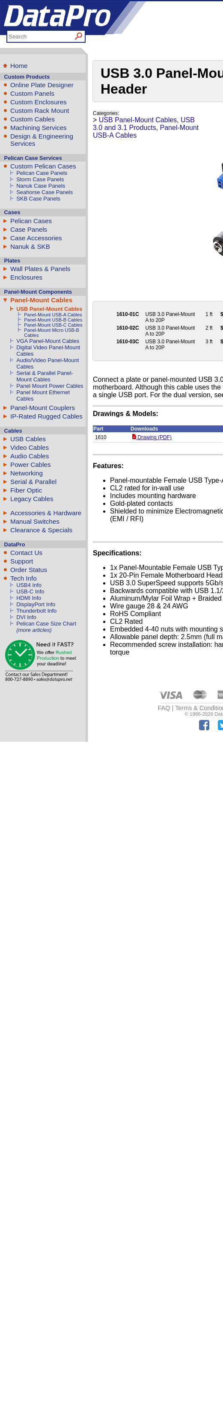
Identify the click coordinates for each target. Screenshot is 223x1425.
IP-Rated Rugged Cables (46, 416)
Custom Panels (32, 93)
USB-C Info (30, 591)
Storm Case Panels (40, 179)
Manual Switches (34, 521)
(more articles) (33, 630)
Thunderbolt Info (36, 611)
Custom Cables (32, 119)
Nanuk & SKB (30, 246)
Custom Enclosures (38, 102)
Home (19, 65)
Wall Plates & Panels (40, 268)
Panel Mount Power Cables (49, 386)
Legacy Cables (31, 498)
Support (21, 561)
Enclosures (26, 277)
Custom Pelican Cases (43, 166)
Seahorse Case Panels (44, 192)
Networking (26, 473)
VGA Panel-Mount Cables (47, 341)
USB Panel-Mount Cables (49, 309)
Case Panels (28, 229)
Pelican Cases (31, 220)
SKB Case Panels (38, 198)
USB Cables (28, 439)
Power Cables (30, 464)
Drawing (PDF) (152, 437)
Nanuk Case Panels (40, 186)
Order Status (28, 569)
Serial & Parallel (33, 481)
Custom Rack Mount (39, 110)
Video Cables (29, 447)
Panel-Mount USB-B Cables (53, 319)
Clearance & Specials (41, 530)
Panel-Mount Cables (41, 300)
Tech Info (23, 578)
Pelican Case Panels (41, 173)
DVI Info (26, 617)
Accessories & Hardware (45, 512)
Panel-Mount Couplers (42, 407)
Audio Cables (29, 456)
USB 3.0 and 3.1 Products (144, 123)
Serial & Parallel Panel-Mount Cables (44, 376)
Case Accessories (36, 238)
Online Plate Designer (42, 85)
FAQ (164, 708)
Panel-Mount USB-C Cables (53, 324)
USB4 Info (29, 585)
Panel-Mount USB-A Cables (53, 314)
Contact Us (26, 552)
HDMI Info (28, 598)
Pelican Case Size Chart (46, 623)
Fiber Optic (26, 490)
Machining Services (38, 127)
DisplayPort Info (35, 604)
